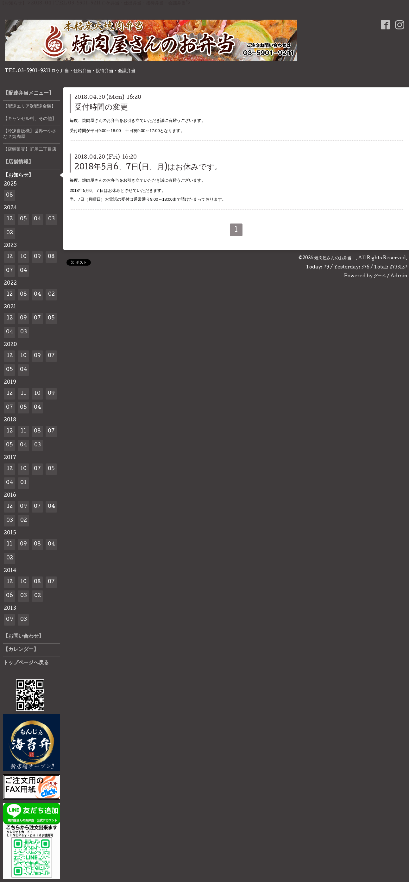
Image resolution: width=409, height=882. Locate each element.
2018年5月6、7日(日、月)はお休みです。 (148, 167)
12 (10, 219)
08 (9, 195)
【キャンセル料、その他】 (29, 119)
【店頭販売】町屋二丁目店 (29, 149)
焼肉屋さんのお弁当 (335, 258)
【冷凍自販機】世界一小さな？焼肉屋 (29, 134)
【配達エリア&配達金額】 (29, 106)
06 (9, 596)
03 (51, 219)
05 (23, 219)
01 (23, 483)
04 (37, 219)
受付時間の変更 (101, 108)
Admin (398, 276)
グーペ (380, 276)
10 (23, 257)
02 (9, 233)
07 (9, 271)
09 (37, 257)
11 (23, 393)
